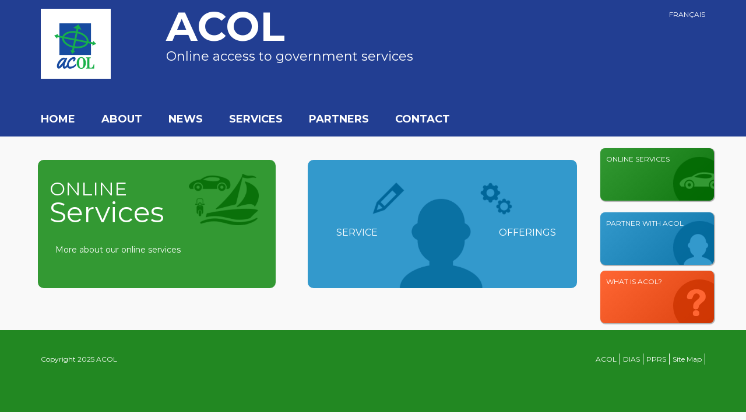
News (185, 119)
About (121, 119)
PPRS (656, 359)
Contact (422, 119)
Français (687, 14)
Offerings (527, 232)
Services (256, 119)
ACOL (606, 359)
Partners (339, 119)
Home (58, 119)
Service (357, 232)
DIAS (631, 359)
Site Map (687, 359)
